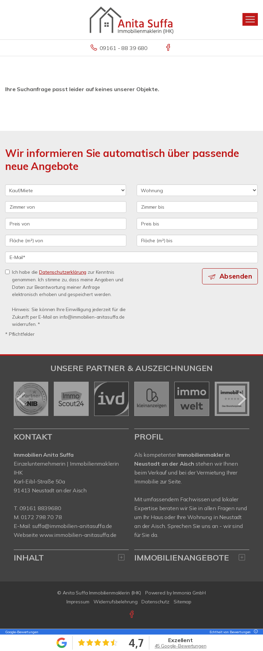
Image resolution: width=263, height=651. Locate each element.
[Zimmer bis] (197, 207)
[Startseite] (131, 19)
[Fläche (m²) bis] (197, 240)
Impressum (77, 602)
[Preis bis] (197, 224)
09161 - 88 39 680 (124, 48)
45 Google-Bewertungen (180, 646)
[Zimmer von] (65, 207)
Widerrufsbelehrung (115, 602)
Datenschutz (155, 602)
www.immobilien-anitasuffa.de (77, 534)
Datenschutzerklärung (62, 272)
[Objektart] (197, 190)
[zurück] (21, 399)
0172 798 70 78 (41, 517)
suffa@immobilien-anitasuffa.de (72, 526)
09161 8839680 (40, 508)
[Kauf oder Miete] (65, 190)
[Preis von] (65, 224)
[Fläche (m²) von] (65, 240)
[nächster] (241, 399)
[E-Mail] (131, 257)
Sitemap (182, 602)
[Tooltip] (255, 632)
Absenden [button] (236, 276)
